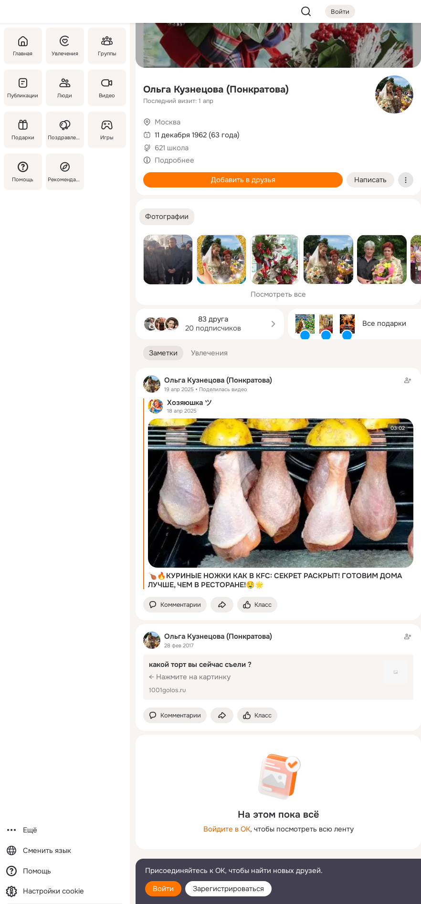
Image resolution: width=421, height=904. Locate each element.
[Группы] (107, 46)
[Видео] (107, 88)
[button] (166, 216)
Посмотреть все (278, 294)
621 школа (172, 148)
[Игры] (107, 130)
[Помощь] (23, 172)
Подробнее (174, 160)
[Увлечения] (65, 46)
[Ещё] (65, 830)
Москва (167, 122)
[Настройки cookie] (65, 891)
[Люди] (65, 88)
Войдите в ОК (226, 829)
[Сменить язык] (65, 851)
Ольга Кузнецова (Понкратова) (216, 89)
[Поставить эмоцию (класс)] (257, 605)
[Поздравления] (65, 130)
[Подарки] (23, 130)
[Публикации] (23, 88)
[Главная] (23, 46)
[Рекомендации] (65, 172)
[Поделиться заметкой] (221, 605)
